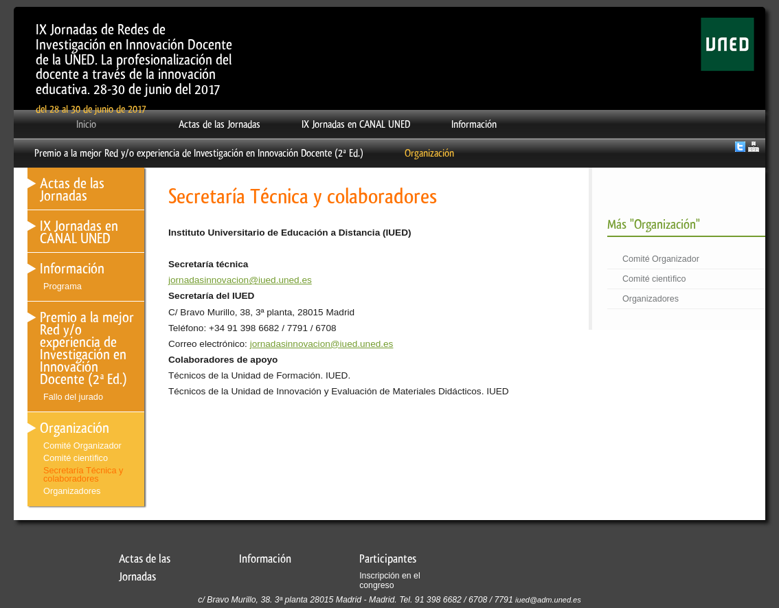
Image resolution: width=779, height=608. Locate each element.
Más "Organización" (653, 224)
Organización (429, 153)
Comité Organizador (660, 259)
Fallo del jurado (73, 397)
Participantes (387, 558)
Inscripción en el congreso (389, 580)
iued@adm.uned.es (548, 600)
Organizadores (650, 299)
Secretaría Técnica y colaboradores (83, 474)
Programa (62, 286)
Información (474, 124)
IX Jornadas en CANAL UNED (356, 124)
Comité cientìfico (654, 279)
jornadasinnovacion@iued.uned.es (240, 280)
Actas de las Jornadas (219, 124)
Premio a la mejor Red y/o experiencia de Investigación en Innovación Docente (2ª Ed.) (198, 153)
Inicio (86, 124)
